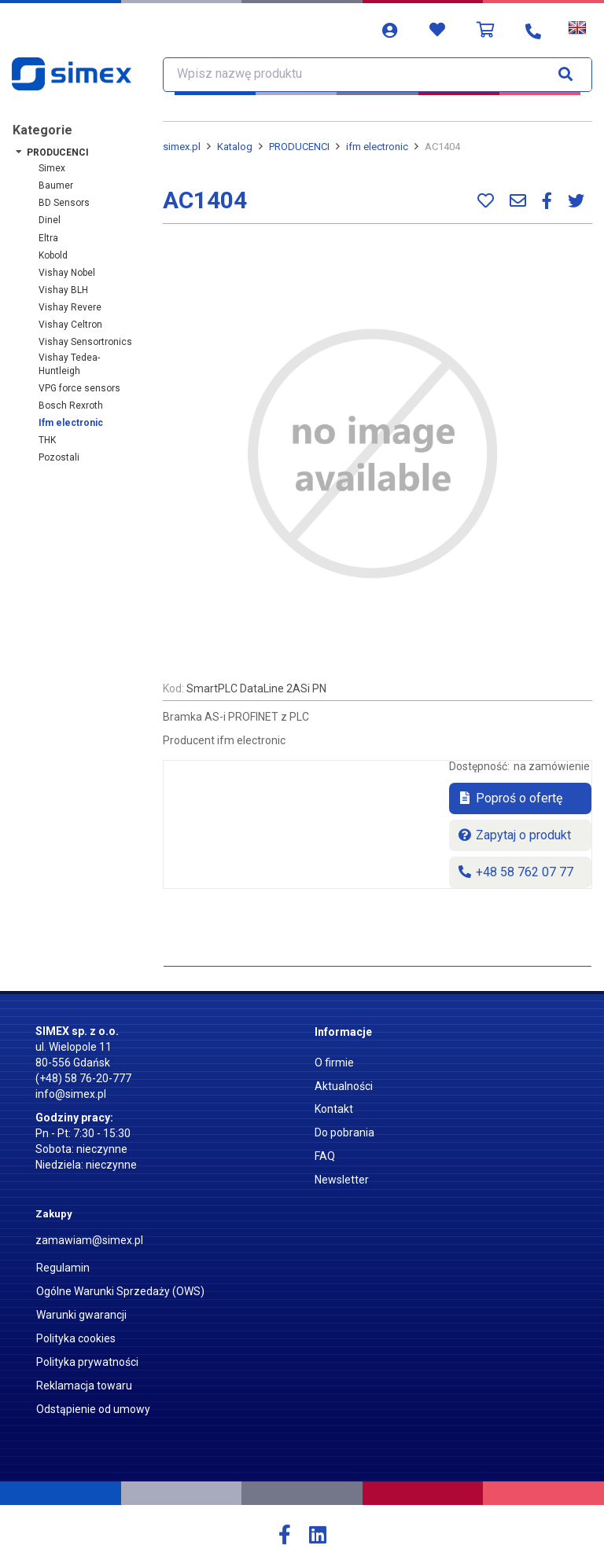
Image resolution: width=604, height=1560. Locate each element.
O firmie (334, 1062)
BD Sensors (64, 202)
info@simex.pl (70, 1094)
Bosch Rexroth (71, 405)
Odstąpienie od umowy (93, 1409)
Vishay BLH (63, 289)
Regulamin (63, 1267)
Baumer (56, 185)
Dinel (50, 220)
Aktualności (344, 1086)
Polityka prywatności (87, 1362)
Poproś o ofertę (509, 798)
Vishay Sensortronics (85, 341)
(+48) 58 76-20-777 (83, 1078)
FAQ (325, 1156)
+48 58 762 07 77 (515, 871)
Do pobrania (344, 1132)
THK (47, 440)
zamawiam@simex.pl (89, 1240)
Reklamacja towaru (84, 1385)
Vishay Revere (70, 307)
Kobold (53, 255)
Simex (52, 168)
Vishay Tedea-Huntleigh (69, 364)
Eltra (48, 238)
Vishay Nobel (67, 272)
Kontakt (334, 1109)
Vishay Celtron (70, 324)
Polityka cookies (76, 1338)
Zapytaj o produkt (514, 835)
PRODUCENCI (58, 152)
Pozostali (59, 457)
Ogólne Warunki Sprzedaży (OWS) (120, 1291)
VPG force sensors (79, 388)
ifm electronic (71, 422)
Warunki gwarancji (81, 1315)
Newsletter (342, 1179)
